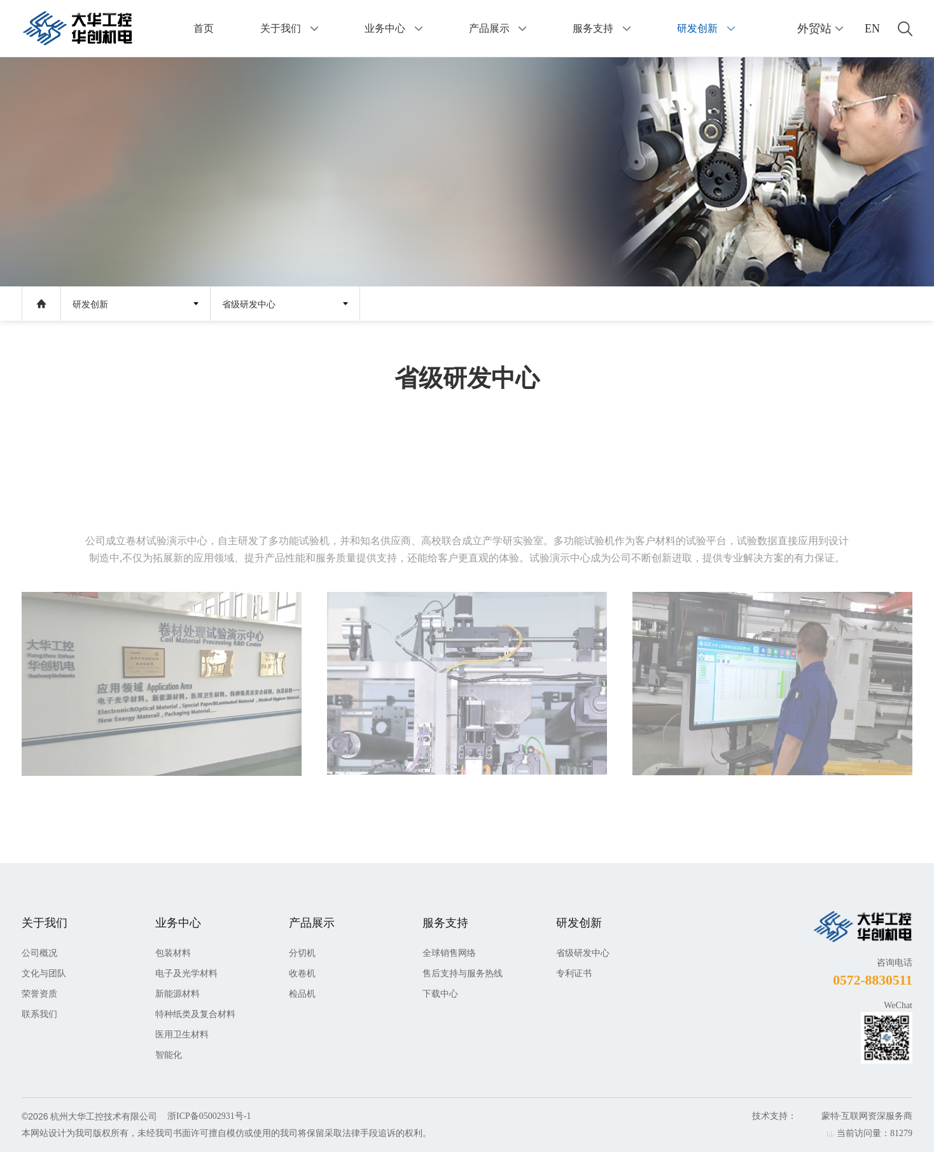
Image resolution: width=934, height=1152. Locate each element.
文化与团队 (44, 973)
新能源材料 (177, 994)
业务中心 (385, 28)
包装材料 (173, 953)
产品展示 (489, 28)
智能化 (168, 1055)
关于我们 (280, 28)
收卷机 (302, 973)
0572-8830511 (872, 980)
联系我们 (39, 1014)
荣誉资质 (39, 994)
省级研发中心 (248, 304)
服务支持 (593, 28)
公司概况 (39, 953)
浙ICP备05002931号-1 (209, 1116)
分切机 (302, 953)
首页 (203, 28)
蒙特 (830, 1116)
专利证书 (574, 973)
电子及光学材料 (186, 973)
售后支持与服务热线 (462, 973)
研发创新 (697, 28)
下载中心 (440, 994)
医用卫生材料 (182, 1034)
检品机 (302, 994)
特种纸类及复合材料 (195, 1014)
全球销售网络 (449, 953)
